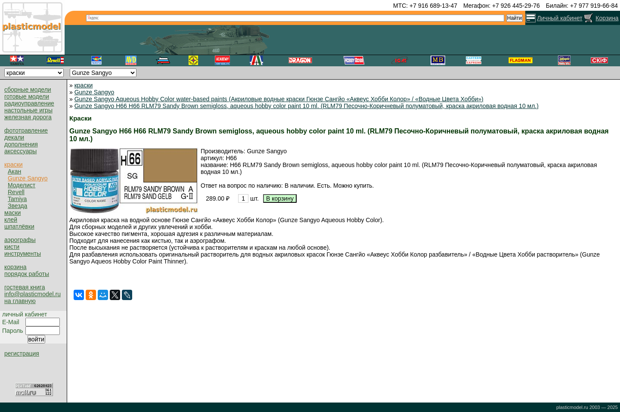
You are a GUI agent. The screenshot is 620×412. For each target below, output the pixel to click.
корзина (15, 266)
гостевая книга (24, 287)
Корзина (606, 18)
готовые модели (26, 96)
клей (10, 219)
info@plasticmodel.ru (32, 294)
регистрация (21, 353)
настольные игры (28, 110)
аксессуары (20, 151)
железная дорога (28, 117)
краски (13, 164)
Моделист (21, 185)
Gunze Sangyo (28, 178)
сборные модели (27, 89)
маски (12, 212)
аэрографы (20, 239)
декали (14, 137)
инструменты (22, 253)
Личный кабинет (559, 18)
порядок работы (26, 273)
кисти (11, 246)
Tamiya (17, 198)
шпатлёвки (19, 226)
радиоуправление (29, 103)
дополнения (21, 144)
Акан (14, 171)
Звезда (17, 205)
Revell (16, 192)
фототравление (26, 130)
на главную (20, 300)
